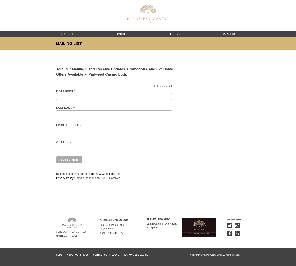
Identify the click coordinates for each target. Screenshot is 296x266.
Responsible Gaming (135, 255)
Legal (115, 255)
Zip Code (64, 142)
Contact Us (100, 255)
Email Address (69, 125)
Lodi (74, 236)
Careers (229, 34)
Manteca (61, 236)
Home (59, 255)
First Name (66, 91)
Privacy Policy (65, 178)
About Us (72, 255)
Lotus (75, 232)
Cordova (61, 232)
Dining (121, 34)
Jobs (86, 255)
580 (85, 232)
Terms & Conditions (103, 173)
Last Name (65, 108)
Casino (67, 34)
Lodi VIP (174, 34)
